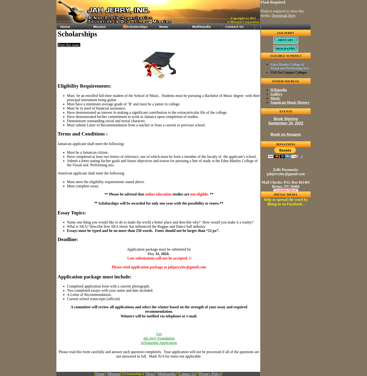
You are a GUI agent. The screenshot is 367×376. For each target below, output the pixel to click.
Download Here (283, 16)
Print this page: (69, 45)
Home (100, 374)
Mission (114, 374)
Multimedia (167, 374)
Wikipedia (278, 90)
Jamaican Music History (289, 102)
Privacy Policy (210, 374)
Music (275, 98)
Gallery (276, 94)
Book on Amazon (286, 134)
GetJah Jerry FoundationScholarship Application (159, 338)
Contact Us (187, 374)
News (150, 374)
